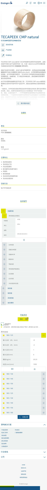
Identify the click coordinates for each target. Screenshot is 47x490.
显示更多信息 (25, 103)
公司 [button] (2, 457)
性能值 (6, 220)
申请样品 (9, 55)
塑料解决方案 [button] (6, 425)
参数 (5, 230)
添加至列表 (9, 44)
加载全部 (25, 417)
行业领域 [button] (4, 452)
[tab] (23, 211)
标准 (5, 235)
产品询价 (9, 50)
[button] (44, 3)
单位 (5, 225)
